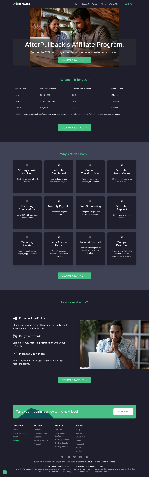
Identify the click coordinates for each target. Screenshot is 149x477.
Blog (78, 430)
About (103, 4)
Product (85, 4)
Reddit (78, 447)
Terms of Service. (108, 462)
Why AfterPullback (21, 433)
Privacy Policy (39, 444)
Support (95, 4)
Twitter (79, 433)
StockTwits (80, 437)
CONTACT (129, 4)
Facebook (80, 444)
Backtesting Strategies (60, 434)
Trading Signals (61, 443)
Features (58, 430)
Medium (79, 451)
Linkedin (79, 440)
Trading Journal (61, 447)
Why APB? (113, 4)
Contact (37, 430)
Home (77, 4)
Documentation (40, 433)
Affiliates (16, 440)
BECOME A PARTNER (73, 60)
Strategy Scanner (62, 439)
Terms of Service (41, 440)
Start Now (123, 411)
